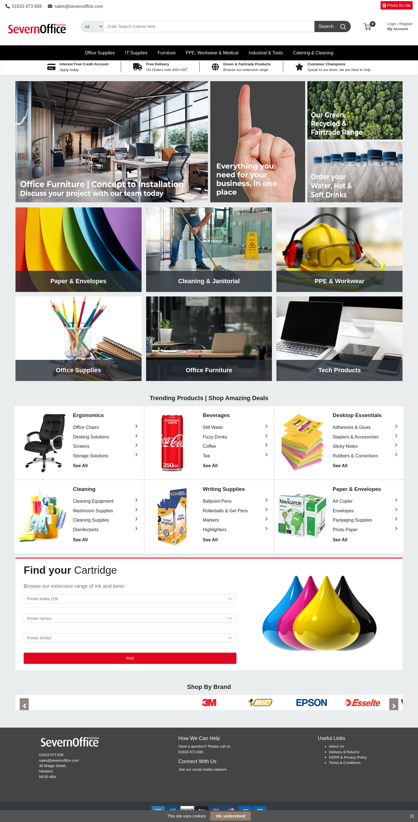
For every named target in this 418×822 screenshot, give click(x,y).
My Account (400, 26)
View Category (78, 249)
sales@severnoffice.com (75, 6)
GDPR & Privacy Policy (348, 757)
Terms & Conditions (345, 763)
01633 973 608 (23, 6)
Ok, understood (230, 816)
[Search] (209, 26)
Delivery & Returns (344, 752)
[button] (367, 26)
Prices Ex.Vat (396, 5)
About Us (336, 746)
